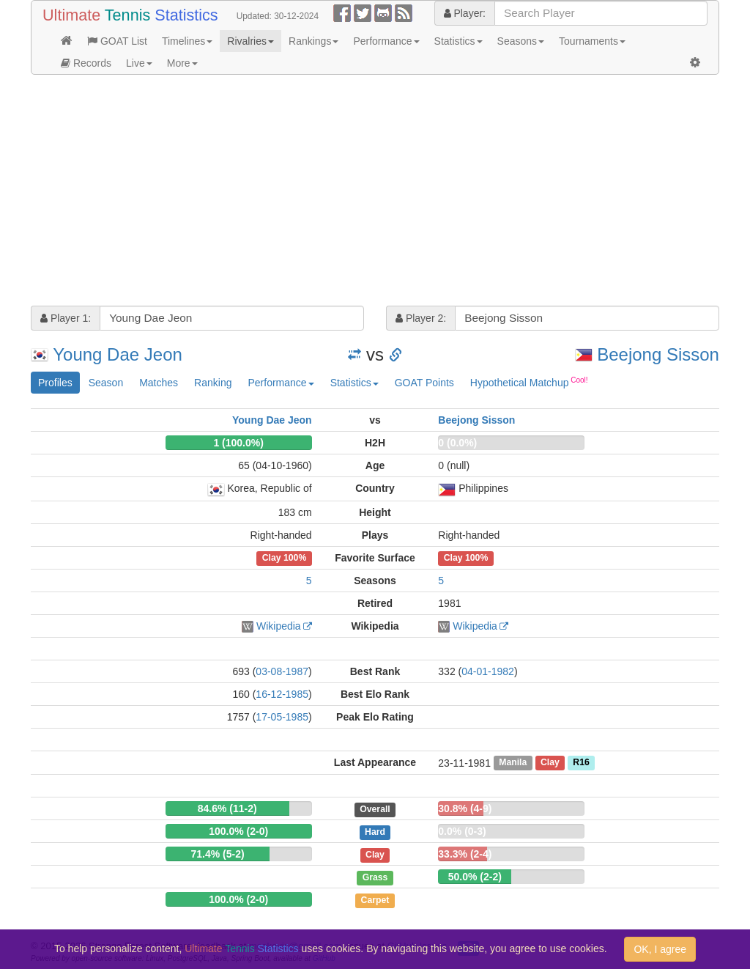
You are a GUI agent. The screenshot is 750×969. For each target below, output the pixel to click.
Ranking (212, 382)
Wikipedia (278, 626)
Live (139, 63)
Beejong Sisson (658, 354)
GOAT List (117, 41)
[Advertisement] (375, 192)
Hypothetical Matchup (529, 381)
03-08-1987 (282, 671)
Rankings (313, 41)
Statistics (458, 41)
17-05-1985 (282, 717)
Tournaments (592, 41)
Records (86, 63)
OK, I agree (660, 949)
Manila (513, 763)
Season (106, 382)
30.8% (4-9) (464, 808)
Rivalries (250, 41)
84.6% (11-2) (227, 808)
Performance (386, 41)
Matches (158, 382)
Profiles (55, 382)
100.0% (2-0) (238, 831)
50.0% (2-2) (475, 877)
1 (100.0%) (238, 443)
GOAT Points (424, 382)
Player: (465, 13)
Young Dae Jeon (117, 354)
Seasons (520, 41)
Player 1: (65, 318)
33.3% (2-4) (464, 854)
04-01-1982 (487, 671)
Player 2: (421, 318)
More (182, 63)
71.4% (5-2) (217, 854)
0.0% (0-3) (462, 831)
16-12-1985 (282, 694)
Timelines (187, 41)
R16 (581, 763)
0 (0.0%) (457, 443)
